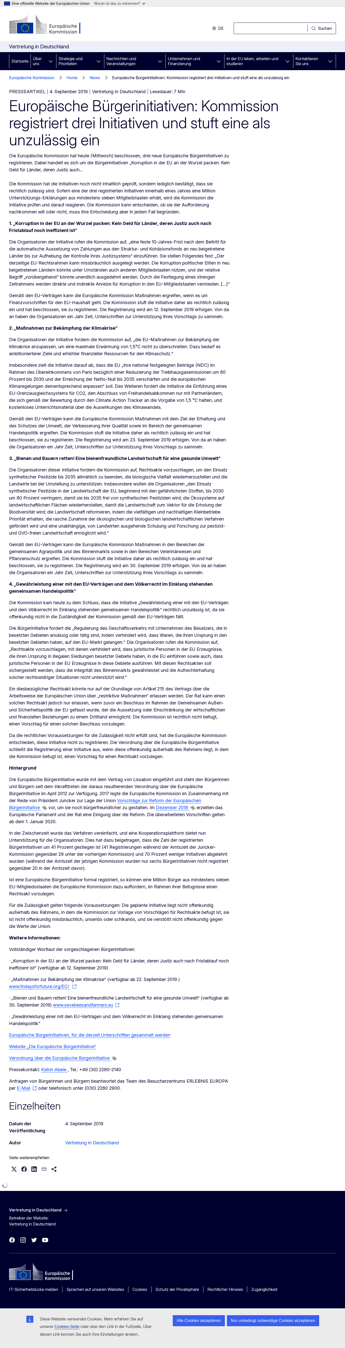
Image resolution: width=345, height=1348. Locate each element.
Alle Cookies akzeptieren (199, 1320)
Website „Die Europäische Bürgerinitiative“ (52, 1046)
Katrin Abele (54, 1069)
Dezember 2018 (172, 807)
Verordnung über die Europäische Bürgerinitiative (60, 1058)
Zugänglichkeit (264, 1289)
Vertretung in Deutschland (92, 1142)
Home (87, 77)
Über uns (37, 61)
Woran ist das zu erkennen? (119, 3)
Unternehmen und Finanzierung (184, 61)
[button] (14, 1169)
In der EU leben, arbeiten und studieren (252, 61)
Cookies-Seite (66, 1326)
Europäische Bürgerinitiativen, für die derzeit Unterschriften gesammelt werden (89, 1035)
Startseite (20, 61)
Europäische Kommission (31, 77)
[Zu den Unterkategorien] (50, 61)
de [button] (218, 28)
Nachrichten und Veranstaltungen (121, 61)
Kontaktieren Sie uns (306, 61)
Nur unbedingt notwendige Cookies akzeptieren (273, 1320)
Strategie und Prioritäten (70, 61)
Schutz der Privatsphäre (177, 1289)
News (110, 77)
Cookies (139, 1289)
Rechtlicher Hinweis (225, 1289)
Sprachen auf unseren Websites (95, 1289)
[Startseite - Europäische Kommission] (49, 25)
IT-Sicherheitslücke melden (33, 1289)
